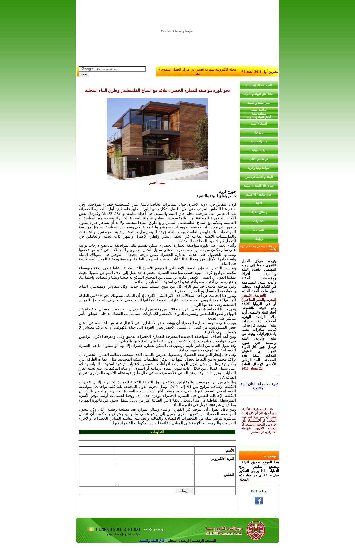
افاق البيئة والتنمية (152, 541)
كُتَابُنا (259, 203)
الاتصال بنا (258, 230)
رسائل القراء (259, 212)
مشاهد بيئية (259, 113)
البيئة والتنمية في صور (259, 177)
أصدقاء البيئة (259, 123)
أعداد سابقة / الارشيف (258, 194)
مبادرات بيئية (259, 141)
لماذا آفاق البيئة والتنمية (259, 94)
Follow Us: (259, 491)
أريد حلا (258, 132)
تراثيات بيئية (258, 150)
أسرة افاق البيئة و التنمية (258, 185)
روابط (259, 239)
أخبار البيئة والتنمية (259, 117)
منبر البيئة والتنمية (258, 103)
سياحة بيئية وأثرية (259, 168)
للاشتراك (259, 221)
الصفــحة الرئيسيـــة (259, 85)
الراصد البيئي (259, 109)
